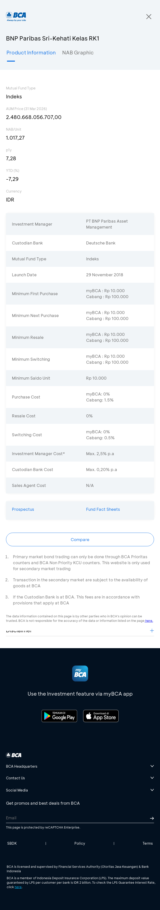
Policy (79, 843)
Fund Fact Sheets (103, 509)
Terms (148, 843)
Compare (80, 539)
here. (149, 621)
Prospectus (23, 509)
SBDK (12, 843)
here (18, 887)
